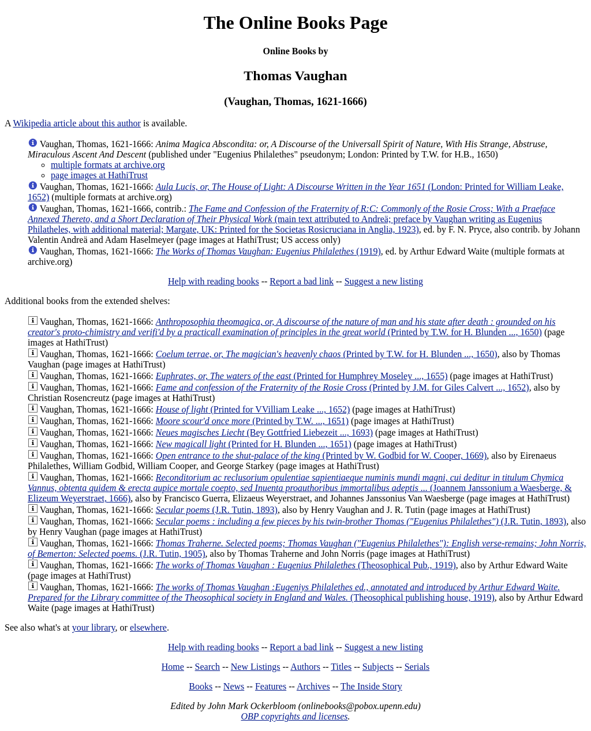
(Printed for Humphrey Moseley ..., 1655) (302, 376)
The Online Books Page (295, 22)
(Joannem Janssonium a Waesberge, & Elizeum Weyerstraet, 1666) (300, 488)
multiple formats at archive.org (108, 165)
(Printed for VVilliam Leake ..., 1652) (253, 409)
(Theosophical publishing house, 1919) (294, 592)
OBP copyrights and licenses (294, 716)
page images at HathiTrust (99, 175)
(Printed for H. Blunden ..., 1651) (253, 444)
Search (207, 667)
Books (200, 686)
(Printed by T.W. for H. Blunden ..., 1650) (291, 327)
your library (93, 627)
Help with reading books (213, 281)
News (233, 686)
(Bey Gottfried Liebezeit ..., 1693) (264, 432)
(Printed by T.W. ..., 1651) (252, 421)
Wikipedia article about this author (77, 123)
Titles (341, 667)
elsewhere (148, 627)
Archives (313, 686)
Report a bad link (302, 281)
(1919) (268, 251)
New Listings (255, 667)
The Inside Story (371, 686)
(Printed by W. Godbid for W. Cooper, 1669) (321, 455)
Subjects (378, 667)
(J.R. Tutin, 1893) (217, 510)
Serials (417, 667)
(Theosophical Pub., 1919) (306, 565)
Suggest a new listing (384, 281)
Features (270, 686)
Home (173, 667)
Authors (305, 667)
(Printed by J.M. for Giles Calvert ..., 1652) (342, 387)
